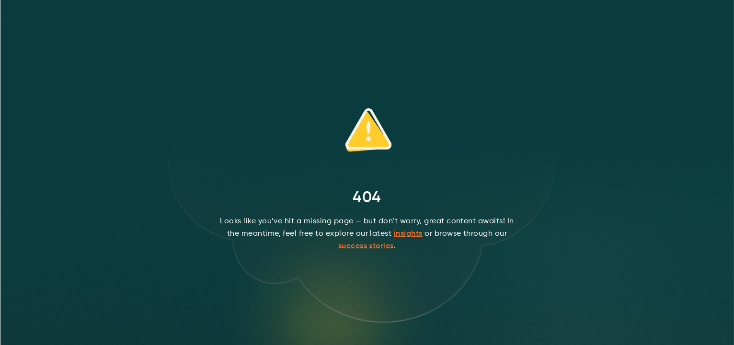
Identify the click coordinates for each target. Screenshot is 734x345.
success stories (366, 246)
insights (408, 234)
